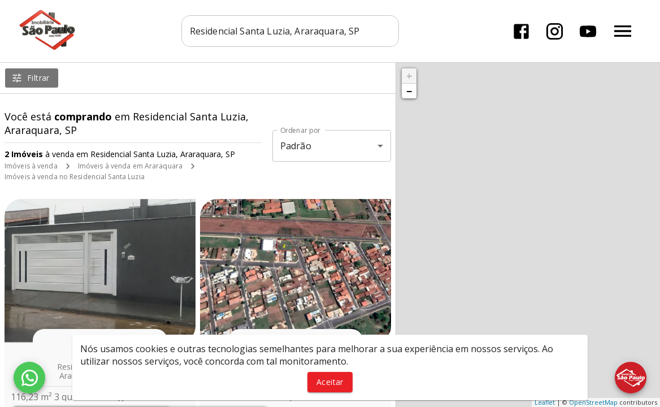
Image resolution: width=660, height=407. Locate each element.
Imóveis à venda (31, 166)
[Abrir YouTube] (588, 31)
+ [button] (409, 76)
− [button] (409, 91)
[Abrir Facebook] (521, 31)
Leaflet (545, 402)
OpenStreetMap (593, 402)
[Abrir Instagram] (555, 31)
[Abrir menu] (623, 31)
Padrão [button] (295, 146)
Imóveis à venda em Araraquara (130, 166)
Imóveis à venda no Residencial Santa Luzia (75, 176)
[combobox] (290, 31)
